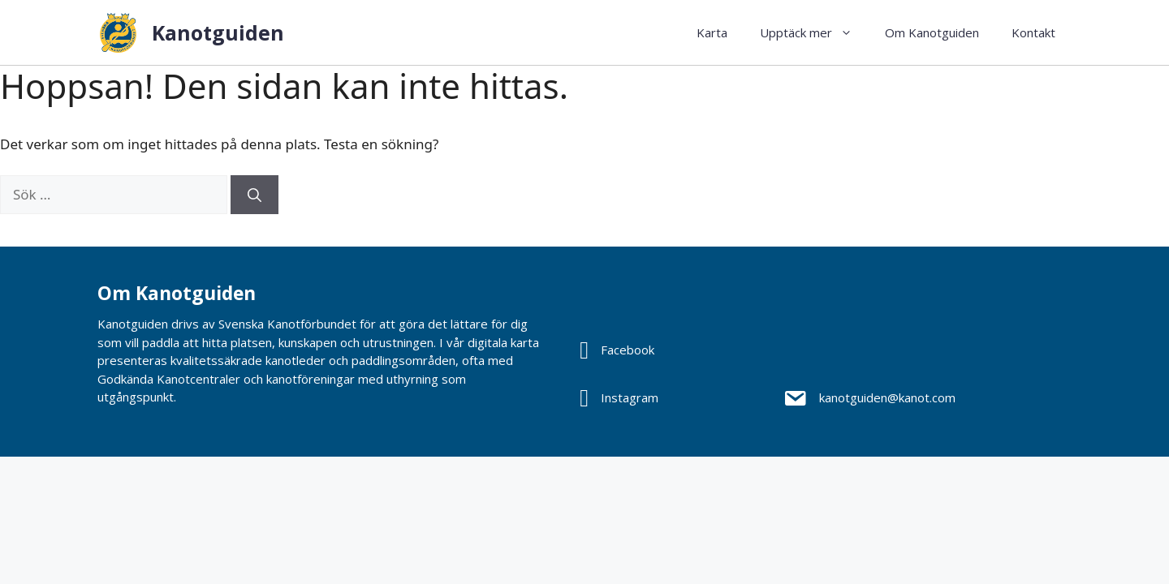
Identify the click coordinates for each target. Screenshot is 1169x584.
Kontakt (1033, 32)
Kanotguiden (218, 32)
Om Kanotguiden (932, 32)
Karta (712, 32)
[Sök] (254, 194)
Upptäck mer (814, 32)
